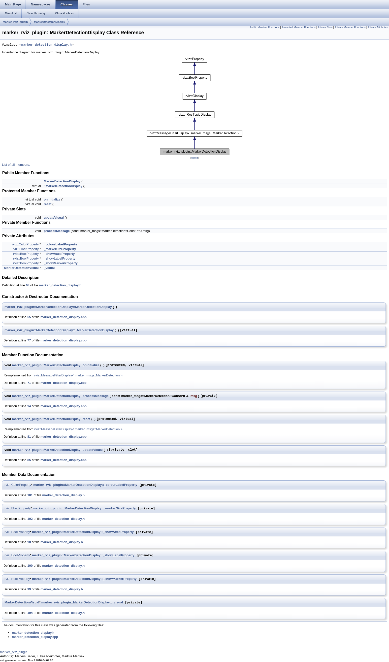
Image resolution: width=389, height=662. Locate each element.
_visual (49, 268)
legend (194, 158)
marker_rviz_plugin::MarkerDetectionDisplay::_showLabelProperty (83, 555)
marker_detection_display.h (46, 45)
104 (30, 613)
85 (29, 460)
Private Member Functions (350, 27)
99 (29, 589)
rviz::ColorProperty (25, 244)
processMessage (57, 231)
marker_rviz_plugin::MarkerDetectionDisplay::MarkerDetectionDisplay (58, 307)
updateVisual (54, 217)
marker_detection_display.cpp (63, 317)
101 (30, 495)
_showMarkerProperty (61, 263)
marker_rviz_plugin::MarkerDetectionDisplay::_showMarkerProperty (84, 579)
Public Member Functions (264, 27)
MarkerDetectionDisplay (49, 21)
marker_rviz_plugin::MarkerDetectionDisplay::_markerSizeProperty (84, 508)
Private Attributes (378, 27)
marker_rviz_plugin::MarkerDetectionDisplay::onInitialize (55, 365)
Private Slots (325, 27)
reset (47, 204)
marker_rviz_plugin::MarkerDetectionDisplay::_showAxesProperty (83, 532)
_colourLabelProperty (60, 244)
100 (30, 565)
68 (27, 285)
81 (29, 436)
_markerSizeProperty (60, 249)
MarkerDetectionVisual (21, 268)
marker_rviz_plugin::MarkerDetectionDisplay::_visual (82, 602)
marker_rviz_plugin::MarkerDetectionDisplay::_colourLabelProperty (85, 485)
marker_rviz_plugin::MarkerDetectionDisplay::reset (51, 419)
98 (29, 542)
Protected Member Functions (299, 27)
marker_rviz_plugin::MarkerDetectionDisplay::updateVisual (57, 450)
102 (30, 519)
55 (29, 317)
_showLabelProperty (59, 258)
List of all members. (16, 164)
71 (29, 383)
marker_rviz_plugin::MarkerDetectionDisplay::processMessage (60, 396)
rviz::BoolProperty (26, 254)
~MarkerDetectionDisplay (63, 186)
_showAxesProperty (59, 254)
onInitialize (52, 199)
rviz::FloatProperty (25, 249)
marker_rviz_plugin (15, 21)
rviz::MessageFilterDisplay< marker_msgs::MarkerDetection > (78, 375)
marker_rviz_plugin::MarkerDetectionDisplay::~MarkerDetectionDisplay (59, 330)
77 (29, 340)
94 (29, 406)
